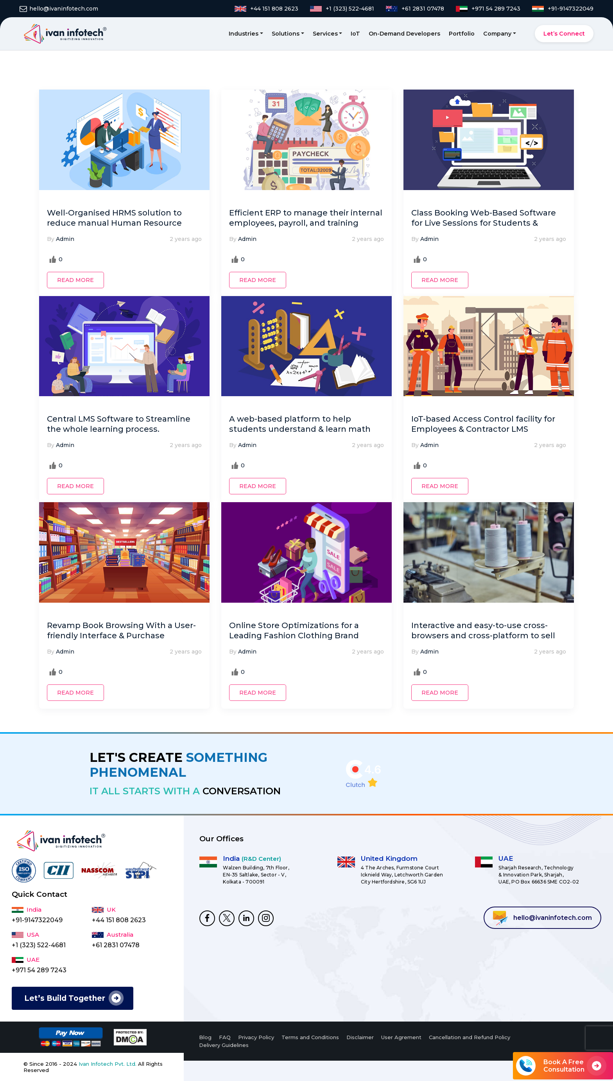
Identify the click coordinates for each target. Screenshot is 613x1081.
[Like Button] (53, 259)
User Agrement (401, 1037)
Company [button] (497, 33)
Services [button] (325, 33)
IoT (355, 33)
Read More (75, 280)
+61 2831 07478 (116, 945)
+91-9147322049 (37, 920)
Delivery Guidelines (224, 1045)
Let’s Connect (564, 33)
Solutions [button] (285, 33)
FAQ (225, 1037)
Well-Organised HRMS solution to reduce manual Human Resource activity (114, 223)
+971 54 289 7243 (39, 970)
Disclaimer (360, 1037)
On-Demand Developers (404, 33)
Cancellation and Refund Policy (469, 1037)
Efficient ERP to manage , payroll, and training (305, 218)
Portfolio (462, 33)
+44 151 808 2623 (119, 920)
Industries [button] (243, 33)
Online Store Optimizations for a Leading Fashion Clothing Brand (294, 630)
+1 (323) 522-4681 (39, 945)
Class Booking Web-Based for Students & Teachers (483, 223)
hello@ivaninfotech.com (542, 918)
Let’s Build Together (64, 998)
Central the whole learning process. (118, 424)
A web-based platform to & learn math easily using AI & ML (300, 429)
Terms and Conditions (310, 1037)
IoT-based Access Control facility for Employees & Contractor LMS (483, 424)
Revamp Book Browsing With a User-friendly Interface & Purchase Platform (121, 635)
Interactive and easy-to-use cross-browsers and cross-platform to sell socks (483, 635)
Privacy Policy (256, 1037)
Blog (205, 1037)
